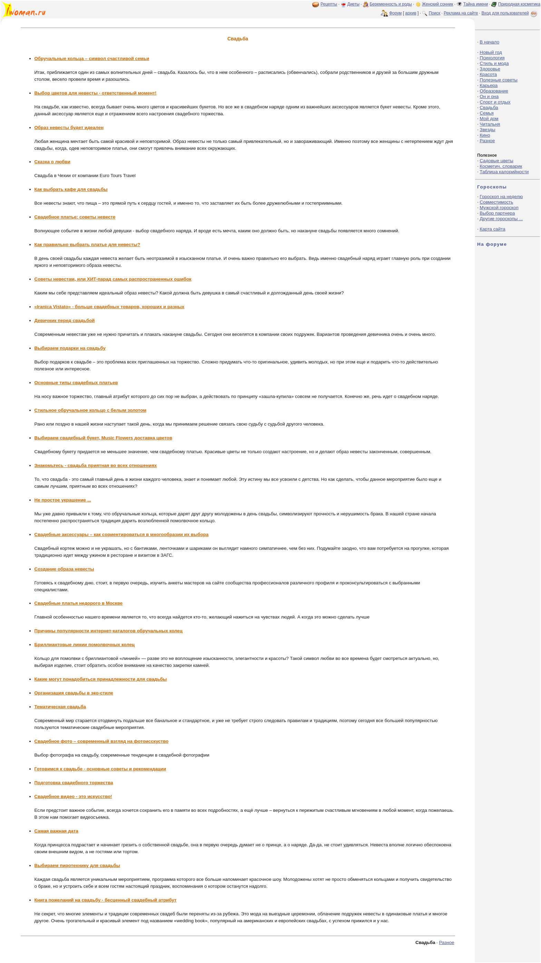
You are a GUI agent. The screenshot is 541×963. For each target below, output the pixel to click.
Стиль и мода (494, 63)
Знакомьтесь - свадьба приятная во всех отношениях (96, 465)
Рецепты (329, 4)
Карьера (489, 85)
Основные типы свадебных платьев (76, 382)
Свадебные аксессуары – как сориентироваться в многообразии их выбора (122, 534)
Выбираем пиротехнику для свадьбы (77, 865)
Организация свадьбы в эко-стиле (74, 693)
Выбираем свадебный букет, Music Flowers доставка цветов (104, 437)
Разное (446, 942)
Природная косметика (519, 4)
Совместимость (496, 202)
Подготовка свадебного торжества (74, 782)
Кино (485, 135)
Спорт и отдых (495, 102)
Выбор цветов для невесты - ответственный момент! (96, 93)
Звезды (487, 129)
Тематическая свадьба (60, 706)
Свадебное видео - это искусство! (73, 796)
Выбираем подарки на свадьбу (70, 348)
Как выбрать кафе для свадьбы (71, 189)
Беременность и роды (391, 4)
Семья (486, 113)
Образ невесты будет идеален (69, 127)
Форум (395, 13)
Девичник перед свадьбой (65, 320)
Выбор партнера (497, 213)
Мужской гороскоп (499, 207)
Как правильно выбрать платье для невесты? (87, 244)
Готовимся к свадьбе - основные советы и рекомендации (100, 768)
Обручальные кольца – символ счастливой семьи (92, 58)
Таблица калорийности (504, 171)
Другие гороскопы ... (501, 218)
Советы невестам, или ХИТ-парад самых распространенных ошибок (113, 279)
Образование (494, 91)
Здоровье (490, 68)
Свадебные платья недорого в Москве (79, 603)
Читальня (490, 124)
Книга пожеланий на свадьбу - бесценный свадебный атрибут (106, 900)
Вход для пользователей (510, 13)
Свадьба (489, 107)
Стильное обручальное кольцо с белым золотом (91, 410)
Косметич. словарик (501, 166)
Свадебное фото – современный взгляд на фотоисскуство (102, 741)
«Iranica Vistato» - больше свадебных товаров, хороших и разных (110, 306)
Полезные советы (499, 79)
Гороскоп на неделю (501, 196)
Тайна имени (475, 4)
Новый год (491, 52)
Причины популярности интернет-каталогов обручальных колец (109, 630)
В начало (489, 42)
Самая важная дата (56, 831)
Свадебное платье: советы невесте (75, 217)
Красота (488, 74)
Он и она (489, 96)
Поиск (434, 13)
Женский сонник (437, 4)
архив (410, 13)
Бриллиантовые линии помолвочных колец (85, 644)
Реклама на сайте (461, 13)
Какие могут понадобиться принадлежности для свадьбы (101, 679)
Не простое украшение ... (63, 500)
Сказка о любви (52, 161)
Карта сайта (492, 229)
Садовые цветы (496, 160)
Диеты (353, 4)
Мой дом (489, 118)
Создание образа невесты (64, 569)
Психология (492, 57)
